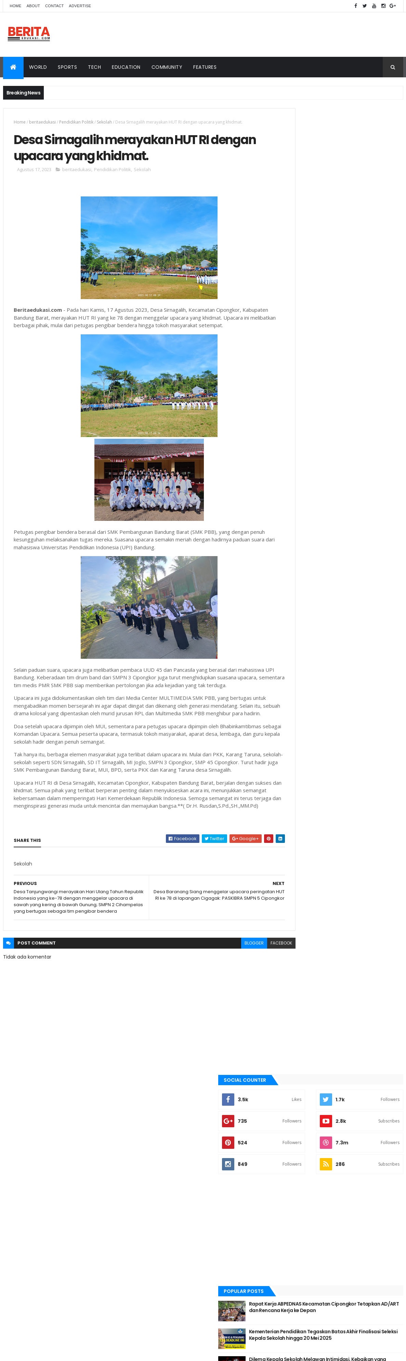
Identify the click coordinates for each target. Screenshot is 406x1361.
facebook (251, 993)
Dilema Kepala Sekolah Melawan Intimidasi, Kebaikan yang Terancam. (353, 396)
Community (167, 67)
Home (16, 6)
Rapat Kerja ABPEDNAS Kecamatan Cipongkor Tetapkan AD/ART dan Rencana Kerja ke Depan (350, 344)
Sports (67, 67)
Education (126, 67)
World (38, 67)
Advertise (80, 6)
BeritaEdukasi (42, 1254)
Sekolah (104, 122)
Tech (94, 67)
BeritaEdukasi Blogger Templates (96, 1254)
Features (205, 67)
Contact (54, 6)
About (33, 6)
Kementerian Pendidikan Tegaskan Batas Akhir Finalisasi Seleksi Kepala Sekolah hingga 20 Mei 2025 (351, 372)
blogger (224, 993)
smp (288, 690)
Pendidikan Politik (76, 122)
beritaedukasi (42, 122)
